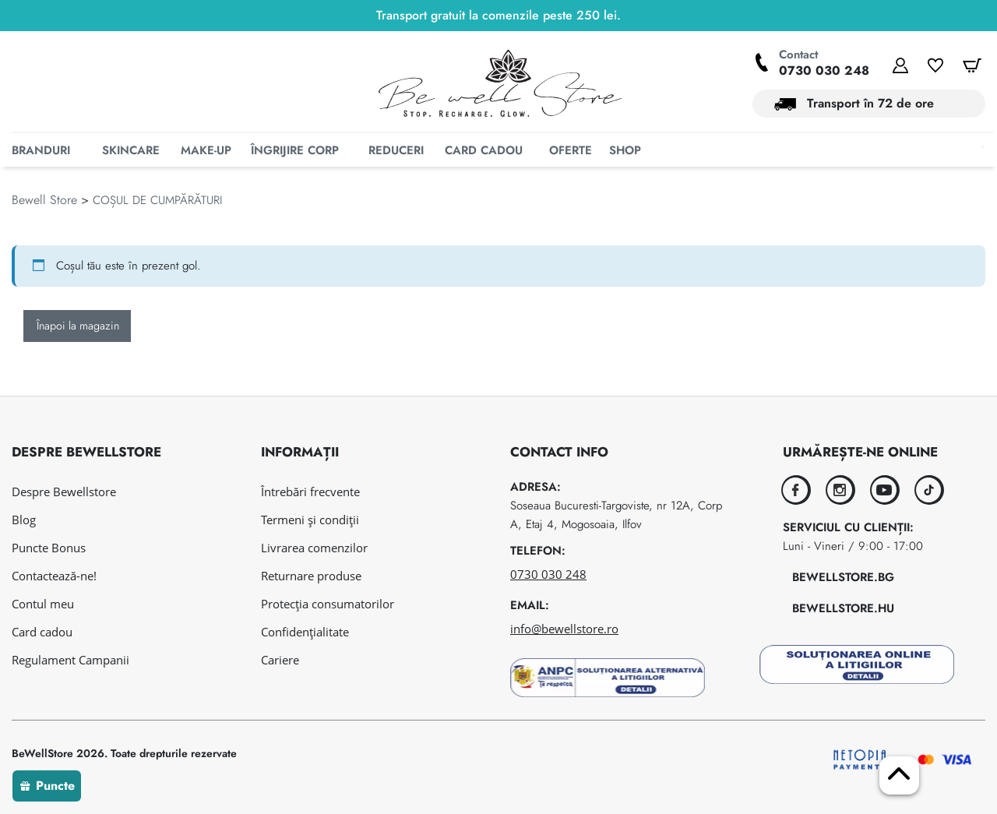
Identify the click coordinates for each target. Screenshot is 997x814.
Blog (24, 519)
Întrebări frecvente (310, 491)
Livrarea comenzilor (314, 547)
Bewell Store (44, 229)
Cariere (280, 660)
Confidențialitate (305, 632)
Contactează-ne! (54, 575)
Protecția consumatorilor (327, 603)
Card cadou (42, 632)
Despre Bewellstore (64, 491)
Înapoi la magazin (78, 354)
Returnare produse (311, 575)
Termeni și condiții (310, 519)
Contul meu (43, 603)
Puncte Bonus (49, 547)
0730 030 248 (824, 70)
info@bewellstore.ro (564, 628)
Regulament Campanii (70, 660)
